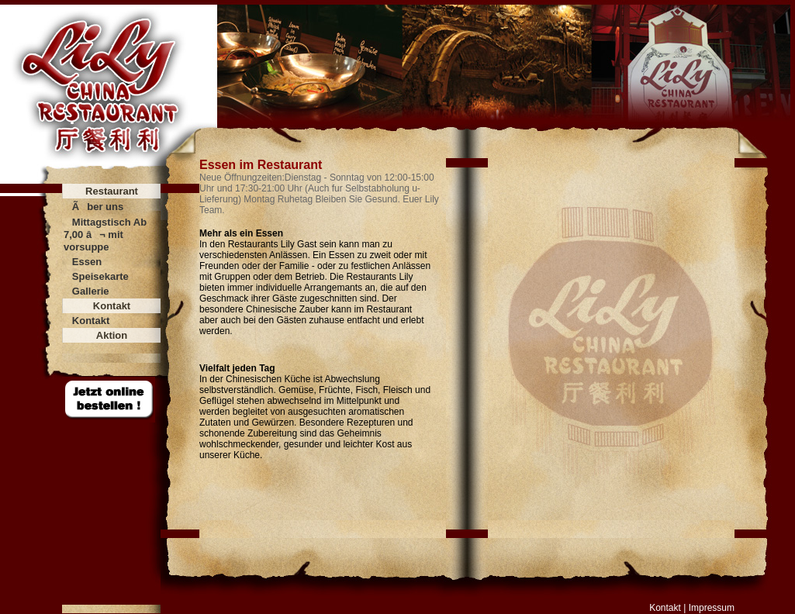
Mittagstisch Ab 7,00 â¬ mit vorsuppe (105, 234)
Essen (87, 261)
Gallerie (90, 291)
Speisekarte (100, 276)
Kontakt (90, 320)
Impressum (712, 607)
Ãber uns (97, 206)
